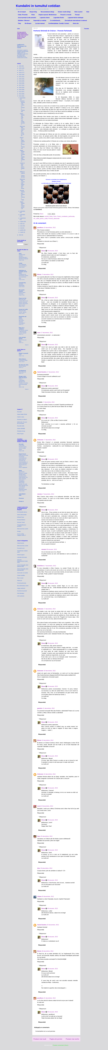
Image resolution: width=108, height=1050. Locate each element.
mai (21, 228)
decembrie (22, 97)
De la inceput (22, 11)
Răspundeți (40, 244)
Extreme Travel (21, 522)
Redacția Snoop (21, 431)
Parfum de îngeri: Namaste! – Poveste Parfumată (22, 143)
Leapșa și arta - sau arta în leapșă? (22, 166)
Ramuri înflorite (22, 366)
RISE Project (20, 433)
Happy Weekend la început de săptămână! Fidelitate (22, 155)
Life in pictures (20, 596)
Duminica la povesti (22, 590)
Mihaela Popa (20, 517)
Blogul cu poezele (23, 353)
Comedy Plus (22, 282)
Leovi (39, 806)
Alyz (38, 868)
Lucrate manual (40, 23)
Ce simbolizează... (55, 20)
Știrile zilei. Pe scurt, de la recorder (22, 422)
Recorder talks (20, 426)
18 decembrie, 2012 (50, 670)
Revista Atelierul (21, 519)
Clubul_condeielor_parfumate (65, 216)
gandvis (39, 708)
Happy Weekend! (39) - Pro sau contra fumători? (22, 119)
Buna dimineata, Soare (22, 585)
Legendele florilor (58, 17)
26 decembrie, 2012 (48, 896)
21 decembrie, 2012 (49, 708)
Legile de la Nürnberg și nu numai (21, 46)
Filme (33, 14)
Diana (43, 250)
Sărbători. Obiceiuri (24, 20)
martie (22, 232)
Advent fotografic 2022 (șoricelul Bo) (22, 569)
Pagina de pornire (56, 1039)
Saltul (20, 354)
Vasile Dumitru (42, 372)
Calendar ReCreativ (22, 557)
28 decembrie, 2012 (47, 951)
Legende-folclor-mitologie (75, 17)
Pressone (21, 498)
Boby (51, 216)
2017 (20, 85)
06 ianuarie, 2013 (52, 250)
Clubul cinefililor (21, 575)
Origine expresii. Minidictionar (48, 14)
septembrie (23, 218)
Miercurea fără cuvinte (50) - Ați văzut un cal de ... (22, 131)
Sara (38, 836)
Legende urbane (45, 17)
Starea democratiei (22, 514)
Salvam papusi (20, 554)
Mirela (39, 274)
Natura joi (19, 580)
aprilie (21, 230)
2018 (20, 83)
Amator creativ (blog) (64, 11)
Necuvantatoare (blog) (47, 11)
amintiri (46, 216)
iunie (21, 225)
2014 (20, 91)
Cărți (87, 11)
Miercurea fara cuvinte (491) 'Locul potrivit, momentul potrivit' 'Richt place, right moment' (23, 302)
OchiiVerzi (40, 565)
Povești (77, 14)
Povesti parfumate (21, 583)
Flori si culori (20, 578)
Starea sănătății (21, 428)
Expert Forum (22, 454)
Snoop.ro (21, 501)
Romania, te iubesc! (22, 419)
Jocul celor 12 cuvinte (22, 572)
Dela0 (20, 470)
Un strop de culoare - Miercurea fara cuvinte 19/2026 (23, 332)
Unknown (40, 439)
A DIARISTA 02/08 (23, 360)
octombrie (22, 214)
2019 (20, 81)
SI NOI (20, 263)
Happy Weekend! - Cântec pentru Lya (22, 205)
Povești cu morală (65, 14)
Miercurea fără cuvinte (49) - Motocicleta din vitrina (22, 184)
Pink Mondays (20, 593)
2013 (20, 93)
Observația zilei (22, 372)
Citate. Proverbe (23, 14)
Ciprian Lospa (20, 417)
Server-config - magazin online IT (21, 534)
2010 (20, 235)
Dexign (19, 531)
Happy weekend (21, 588)
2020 (20, 78)
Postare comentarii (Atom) (60, 1045)
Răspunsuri (42, 247)
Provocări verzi (21, 548)
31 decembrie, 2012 (50, 998)
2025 (20, 68)
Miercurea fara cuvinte (22, 528)
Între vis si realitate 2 (21, 328)
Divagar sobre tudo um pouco (23, 377)
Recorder (19, 411)
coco (38, 332)
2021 (20, 76)
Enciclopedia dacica (22, 512)
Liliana (39, 896)
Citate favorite (20, 543)
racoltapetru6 (22, 370)
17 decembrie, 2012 (47, 274)
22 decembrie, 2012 (47, 740)
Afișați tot (26, 344)
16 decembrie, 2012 (50, 227)
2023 (20, 72)
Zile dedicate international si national (76, 20)
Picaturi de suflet (23, 309)
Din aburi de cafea (23, 364)
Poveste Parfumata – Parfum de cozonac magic (22, 195)
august (22, 221)
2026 (20, 66)
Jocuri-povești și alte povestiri (27, 17)
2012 (20, 96)
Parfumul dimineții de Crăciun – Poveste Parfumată (22, 106)
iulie (21, 223)
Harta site (76, 23)
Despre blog (33, 11)
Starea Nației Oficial (22, 414)
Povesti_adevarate (53, 218)
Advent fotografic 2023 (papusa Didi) (22, 565)
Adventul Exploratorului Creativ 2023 (22, 561)
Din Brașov (28, 23)
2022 (20, 74)
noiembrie (22, 211)
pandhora (40, 227)
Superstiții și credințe (39, 20)
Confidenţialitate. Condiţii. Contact (58, 23)
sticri (20, 253)
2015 (20, 89)
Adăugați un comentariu (41, 1027)
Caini (54, 216)
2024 (20, 70)
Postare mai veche (72, 1039)
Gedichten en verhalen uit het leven (23, 272)
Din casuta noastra (21, 290)
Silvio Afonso (22, 359)
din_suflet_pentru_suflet (41, 218)
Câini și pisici (78, 11)
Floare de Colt (22, 298)
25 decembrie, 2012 (47, 806)
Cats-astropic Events (22, 338)
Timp (19, 23)
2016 (20, 87)
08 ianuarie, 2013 (51, 549)
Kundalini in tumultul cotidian (38, 6)
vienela (39, 494)
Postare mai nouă (40, 1039)
